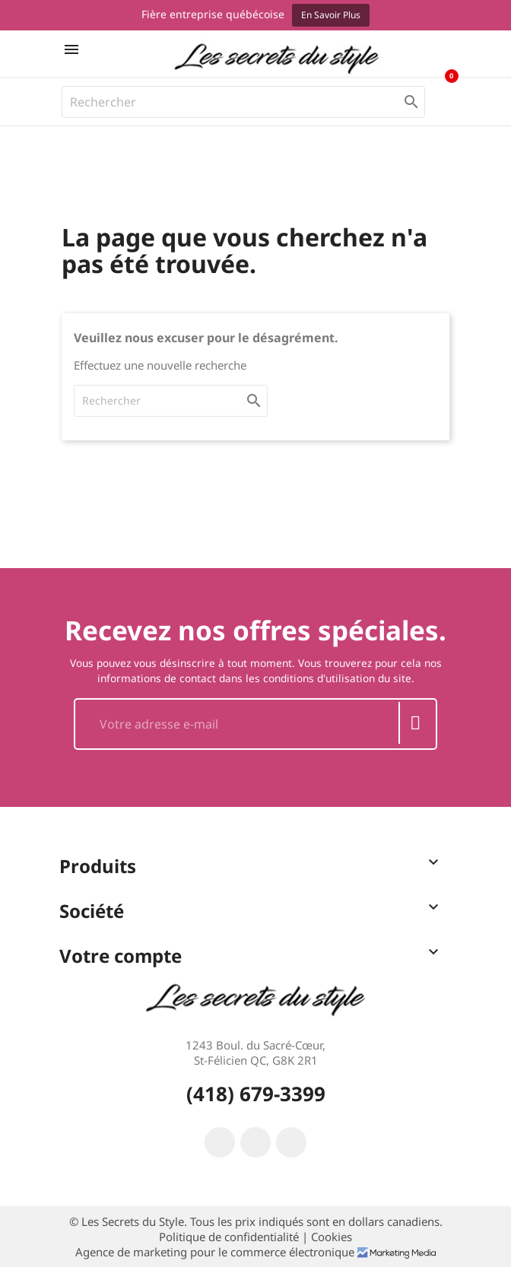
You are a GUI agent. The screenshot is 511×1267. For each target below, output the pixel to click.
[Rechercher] (243, 102)
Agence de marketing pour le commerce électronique (216, 1251)
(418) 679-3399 (255, 1093)
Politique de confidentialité (230, 1236)
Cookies (331, 1236)
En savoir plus (330, 14)
